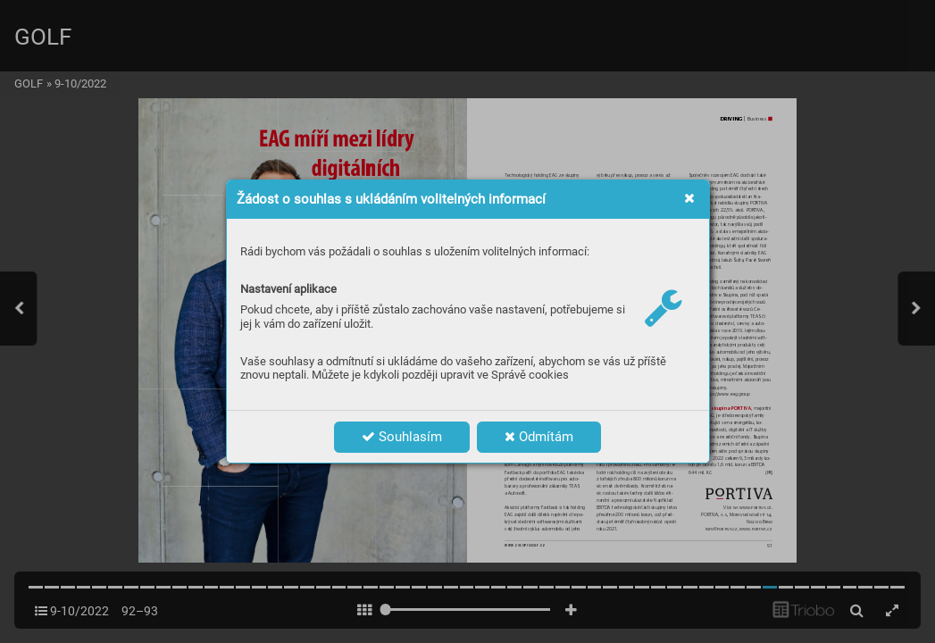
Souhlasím (402, 437)
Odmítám (539, 437)
